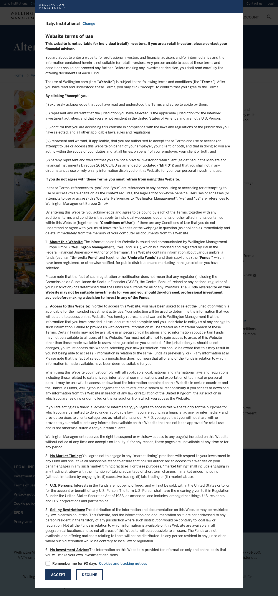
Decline (89, 575)
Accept (58, 575)
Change (89, 24)
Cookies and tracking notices (123, 563)
